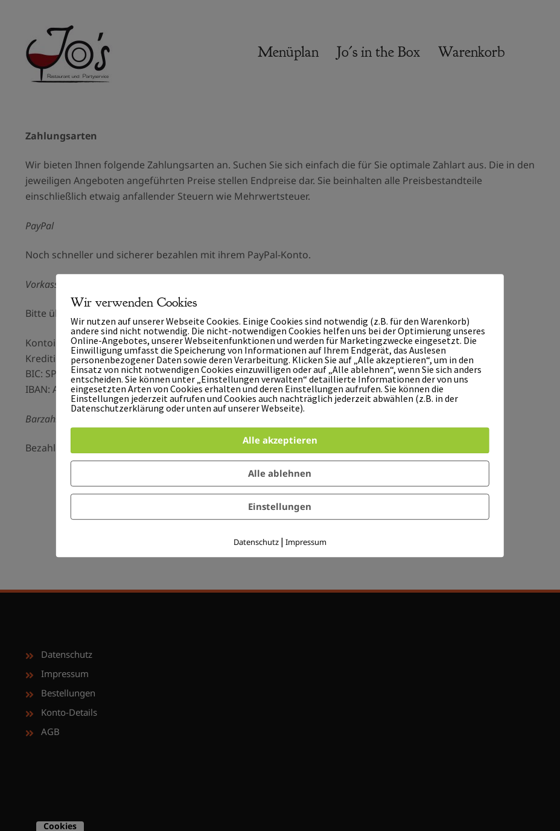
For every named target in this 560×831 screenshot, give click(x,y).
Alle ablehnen (279, 473)
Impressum (305, 541)
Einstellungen (279, 506)
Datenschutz (256, 541)
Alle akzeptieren (280, 440)
